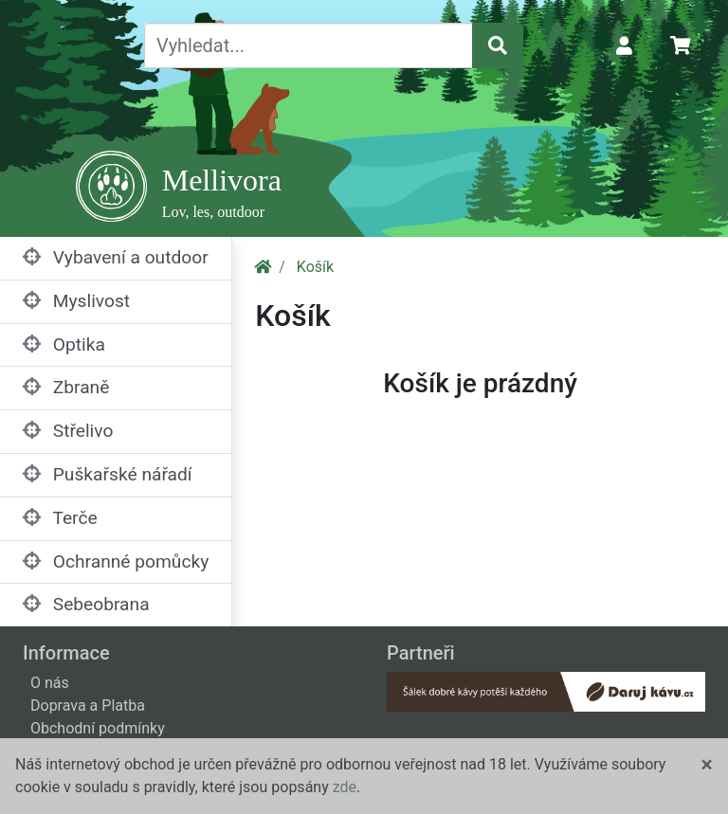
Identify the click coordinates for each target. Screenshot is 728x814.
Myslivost (76, 301)
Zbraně (66, 387)
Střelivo (68, 431)
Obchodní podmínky (97, 728)
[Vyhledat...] (308, 45)
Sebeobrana (86, 604)
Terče (60, 518)
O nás (49, 683)
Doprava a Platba (87, 705)
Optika (64, 344)
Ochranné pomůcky (116, 561)
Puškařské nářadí (107, 474)
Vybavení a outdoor (116, 257)
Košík (315, 267)
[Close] (707, 764)
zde (344, 787)
